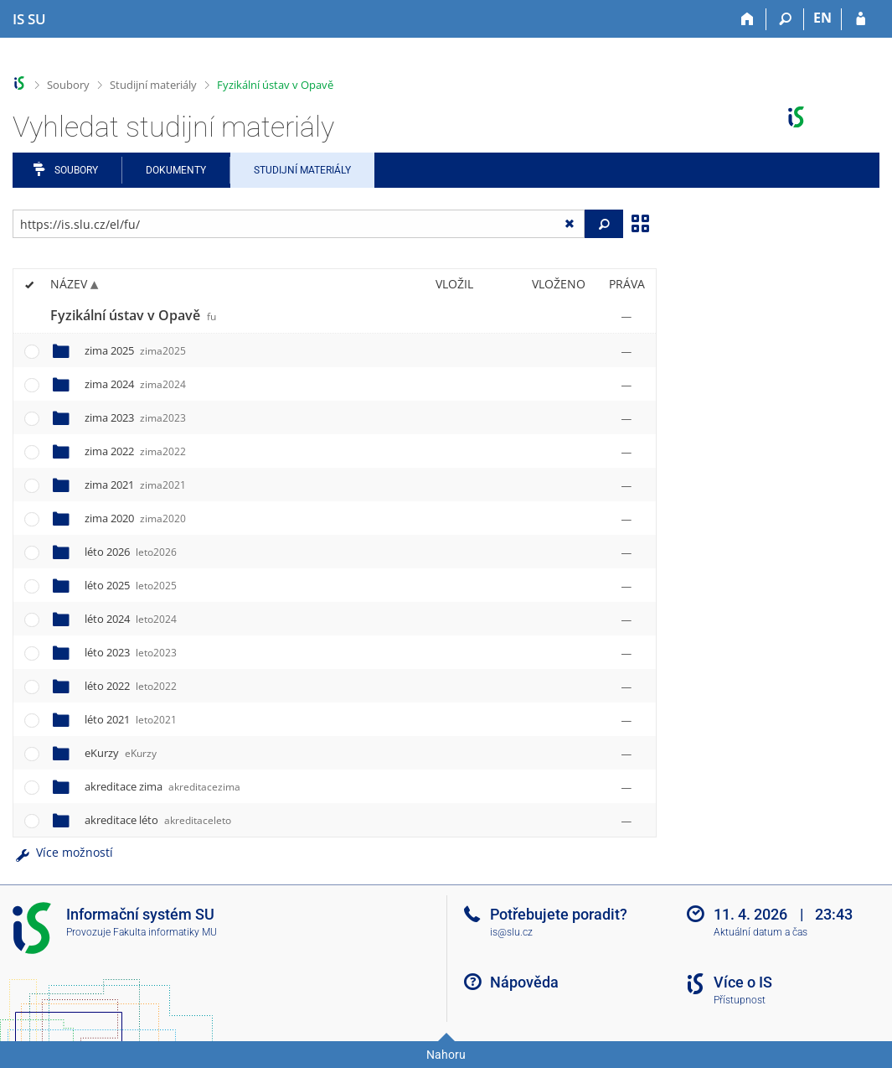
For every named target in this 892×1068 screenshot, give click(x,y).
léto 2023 (131, 652)
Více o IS (743, 982)
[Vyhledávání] (785, 19)
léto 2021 (131, 719)
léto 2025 (131, 585)
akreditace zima (162, 786)
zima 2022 (135, 451)
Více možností (63, 852)
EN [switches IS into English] (822, 17)
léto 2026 (131, 551)
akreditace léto (158, 819)
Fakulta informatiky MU (165, 932)
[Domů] (747, 19)
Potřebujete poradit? (558, 914)
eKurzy (121, 752)
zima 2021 (135, 484)
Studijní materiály (153, 84)
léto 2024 (131, 618)
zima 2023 (135, 417)
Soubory (68, 84)
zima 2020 (135, 518)
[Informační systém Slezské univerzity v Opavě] (29, 19)
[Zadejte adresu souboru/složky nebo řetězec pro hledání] (299, 224)
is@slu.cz (511, 932)
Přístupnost (740, 1000)
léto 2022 (131, 685)
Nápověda (524, 982)
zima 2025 (135, 350)
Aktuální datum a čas (760, 932)
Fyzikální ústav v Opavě (275, 84)
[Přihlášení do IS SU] (860, 19)
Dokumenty (176, 170)
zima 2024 (135, 383)
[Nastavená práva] (626, 316)
